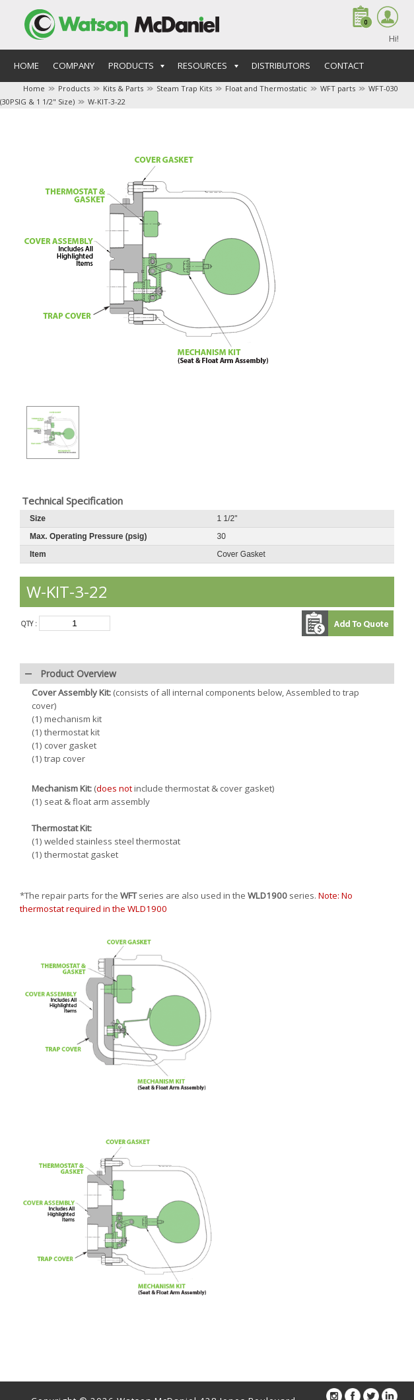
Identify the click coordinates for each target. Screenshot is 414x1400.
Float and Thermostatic (266, 88)
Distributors (281, 65)
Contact (344, 65)
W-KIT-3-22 (106, 101)
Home (26, 65)
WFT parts (337, 88)
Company (73, 65)
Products (74, 88)
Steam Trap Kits (184, 88)
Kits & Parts (123, 88)
